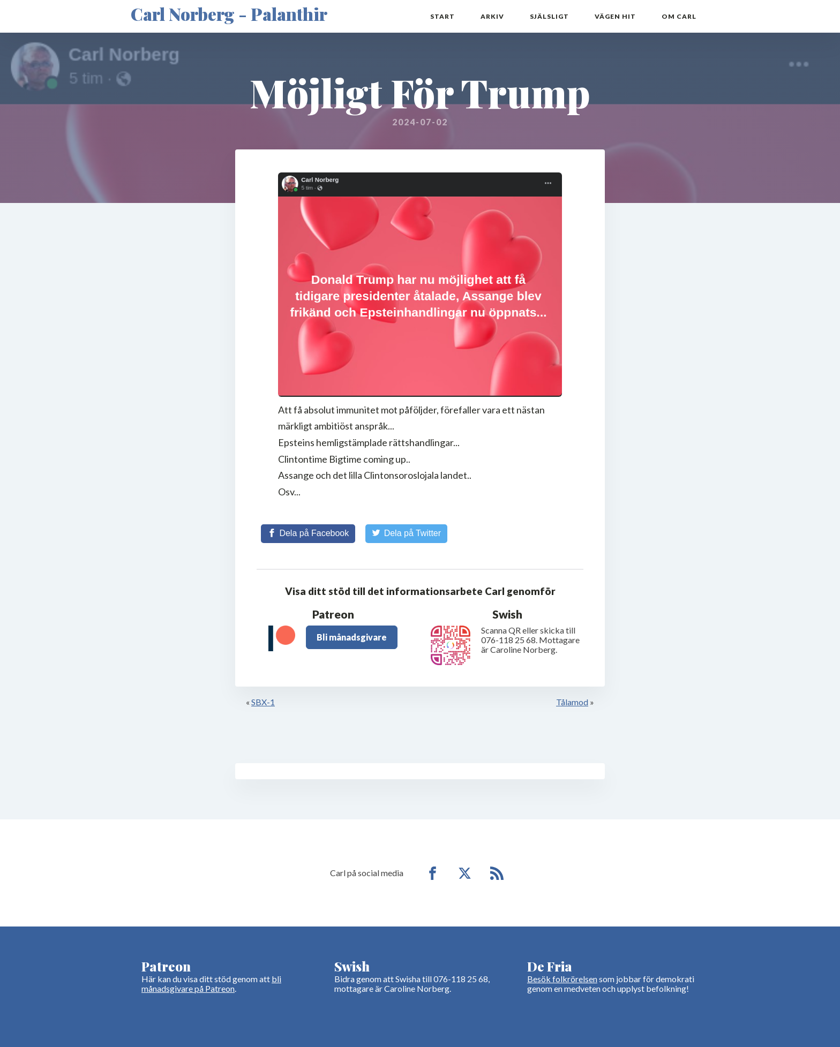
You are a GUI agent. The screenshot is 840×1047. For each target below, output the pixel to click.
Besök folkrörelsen (562, 979)
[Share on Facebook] (308, 533)
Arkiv (492, 16)
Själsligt (549, 16)
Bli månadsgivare (352, 637)
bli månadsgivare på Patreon (211, 983)
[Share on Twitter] (406, 533)
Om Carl (679, 16)
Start (442, 16)
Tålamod (572, 702)
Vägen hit (615, 16)
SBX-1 (263, 702)
